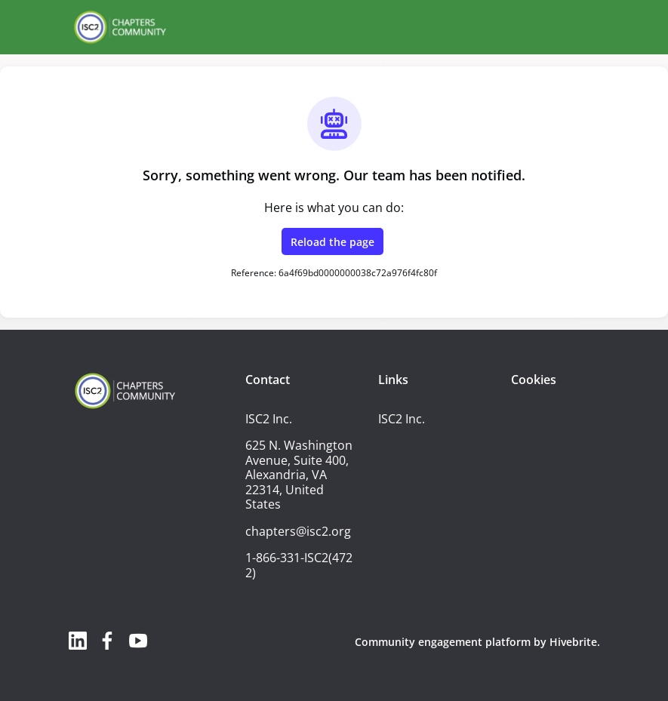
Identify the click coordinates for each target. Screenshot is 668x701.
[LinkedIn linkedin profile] (78, 640)
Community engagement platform (443, 642)
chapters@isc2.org (298, 531)
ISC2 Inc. (401, 418)
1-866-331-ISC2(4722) (298, 565)
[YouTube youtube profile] (138, 640)
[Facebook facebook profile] (108, 640)
